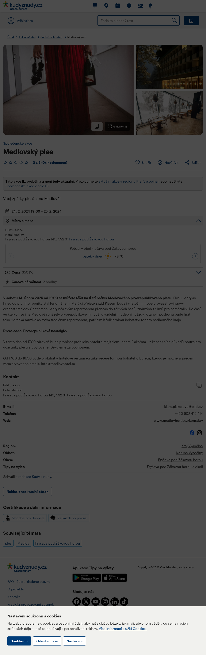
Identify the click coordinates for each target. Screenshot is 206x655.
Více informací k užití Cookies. (123, 629)
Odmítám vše (47, 641)
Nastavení (74, 641)
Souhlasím (19, 641)
